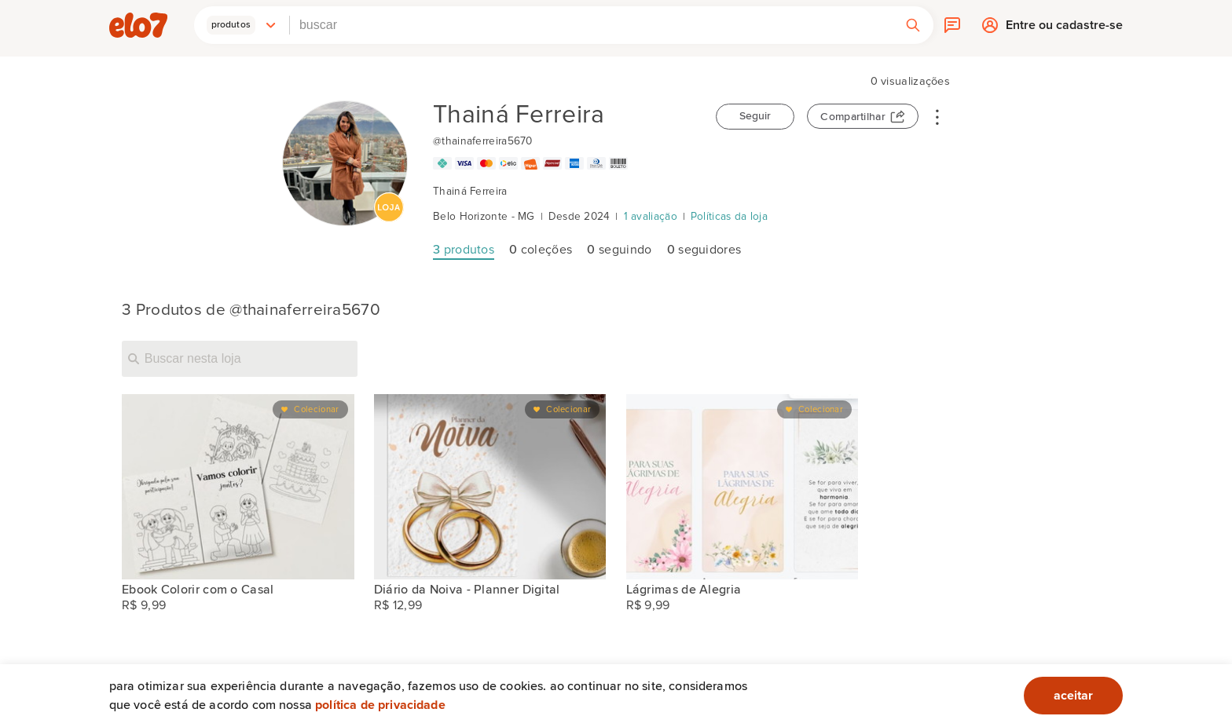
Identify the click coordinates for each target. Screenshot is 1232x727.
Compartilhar (853, 116)
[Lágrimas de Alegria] (742, 486)
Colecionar (316, 409)
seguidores (704, 249)
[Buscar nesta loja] (240, 359)
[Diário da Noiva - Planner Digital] (490, 486)
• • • (937, 116)
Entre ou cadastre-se (1064, 28)
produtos (463, 249)
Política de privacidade (380, 705)
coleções (540, 249)
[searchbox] (591, 25)
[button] (242, 25)
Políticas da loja (729, 216)
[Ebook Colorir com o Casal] (238, 486)
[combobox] (591, 25)
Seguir (755, 116)
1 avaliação (650, 216)
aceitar (1073, 695)
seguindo (619, 249)
